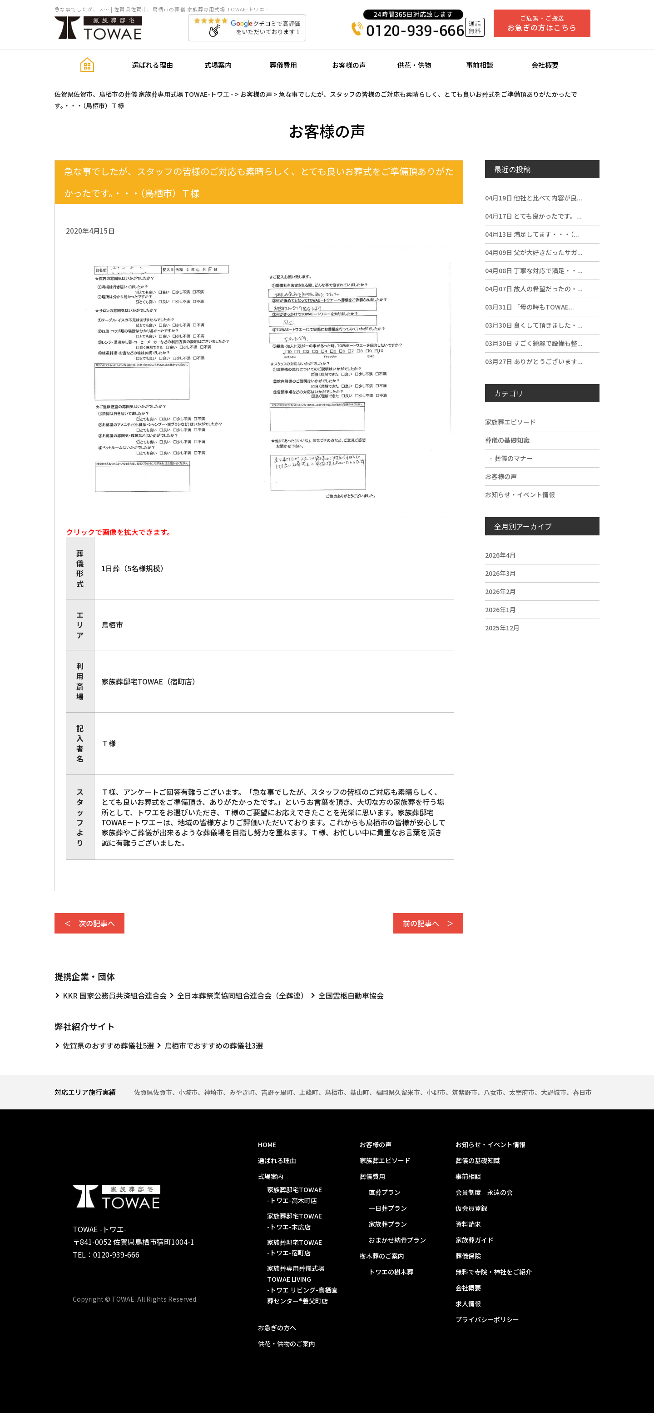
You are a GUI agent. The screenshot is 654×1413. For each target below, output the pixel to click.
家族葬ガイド (475, 1239)
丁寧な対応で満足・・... (534, 270)
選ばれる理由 (152, 65)
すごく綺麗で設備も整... (534, 343)
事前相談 (479, 65)
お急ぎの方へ (277, 1327)
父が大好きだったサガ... (534, 252)
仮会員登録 (471, 1208)
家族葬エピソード (510, 421)
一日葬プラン (388, 1208)
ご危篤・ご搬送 (542, 23)
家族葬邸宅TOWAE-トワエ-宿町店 (294, 1248)
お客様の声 (349, 65)
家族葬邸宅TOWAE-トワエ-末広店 (294, 1221)
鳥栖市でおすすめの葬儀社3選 (213, 1045)
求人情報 (468, 1303)
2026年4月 (500, 554)
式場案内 (218, 65)
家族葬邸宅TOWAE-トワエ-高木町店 (294, 1195)
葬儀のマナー (514, 458)
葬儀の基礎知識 (507, 439)
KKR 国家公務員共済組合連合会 (115, 995)
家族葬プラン (388, 1223)
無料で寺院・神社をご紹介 (494, 1271)
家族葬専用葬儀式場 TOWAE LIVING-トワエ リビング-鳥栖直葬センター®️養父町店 (302, 1284)
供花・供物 (414, 65)
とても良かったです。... (533, 215)
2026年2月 (500, 591)
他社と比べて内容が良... (533, 197)
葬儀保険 (468, 1255)
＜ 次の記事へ (89, 923)
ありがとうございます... (534, 361)
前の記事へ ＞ (428, 923)
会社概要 (545, 65)
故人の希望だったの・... (534, 288)
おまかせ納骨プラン (397, 1239)
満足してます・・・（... (532, 234)
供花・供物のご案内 (286, 1343)
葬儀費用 (283, 65)
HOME (267, 1144)
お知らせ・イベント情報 (520, 494)
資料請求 (468, 1223)
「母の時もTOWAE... (529, 306)
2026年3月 (500, 573)
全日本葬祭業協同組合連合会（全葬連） (242, 995)
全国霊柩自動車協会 (351, 995)
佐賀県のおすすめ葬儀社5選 (108, 1045)
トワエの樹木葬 (391, 1271)
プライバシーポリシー (487, 1319)
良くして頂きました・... (534, 325)
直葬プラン (385, 1192)
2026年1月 (500, 609)
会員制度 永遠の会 (484, 1192)
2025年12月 (502, 627)
